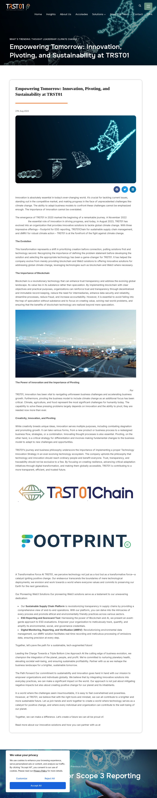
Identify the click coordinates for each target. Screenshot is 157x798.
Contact (138, 14)
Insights (51, 14)
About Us (65, 14)
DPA (149, 14)
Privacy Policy (40, 771)
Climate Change (67, 39)
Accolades (82, 14)
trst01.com (106, 724)
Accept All (36, 785)
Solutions (97, 14)
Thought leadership (43, 39)
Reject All (50, 778)
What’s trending (20, 39)
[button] (117, 189)
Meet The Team (119, 14)
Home (38, 14)
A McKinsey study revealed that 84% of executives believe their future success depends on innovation (72, 390)
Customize (21, 778)
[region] (38, 771)
